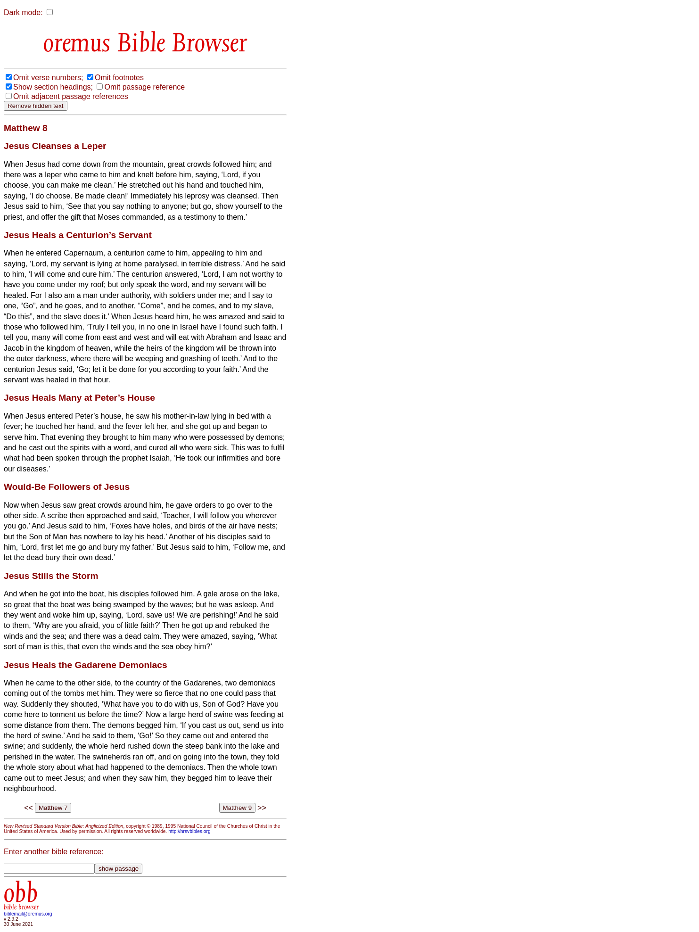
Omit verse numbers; (48, 78)
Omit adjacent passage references (70, 96)
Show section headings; (53, 87)
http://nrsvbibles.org (189, 831)
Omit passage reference (144, 87)
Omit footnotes (119, 78)
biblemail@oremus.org (28, 913)
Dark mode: (23, 12)
